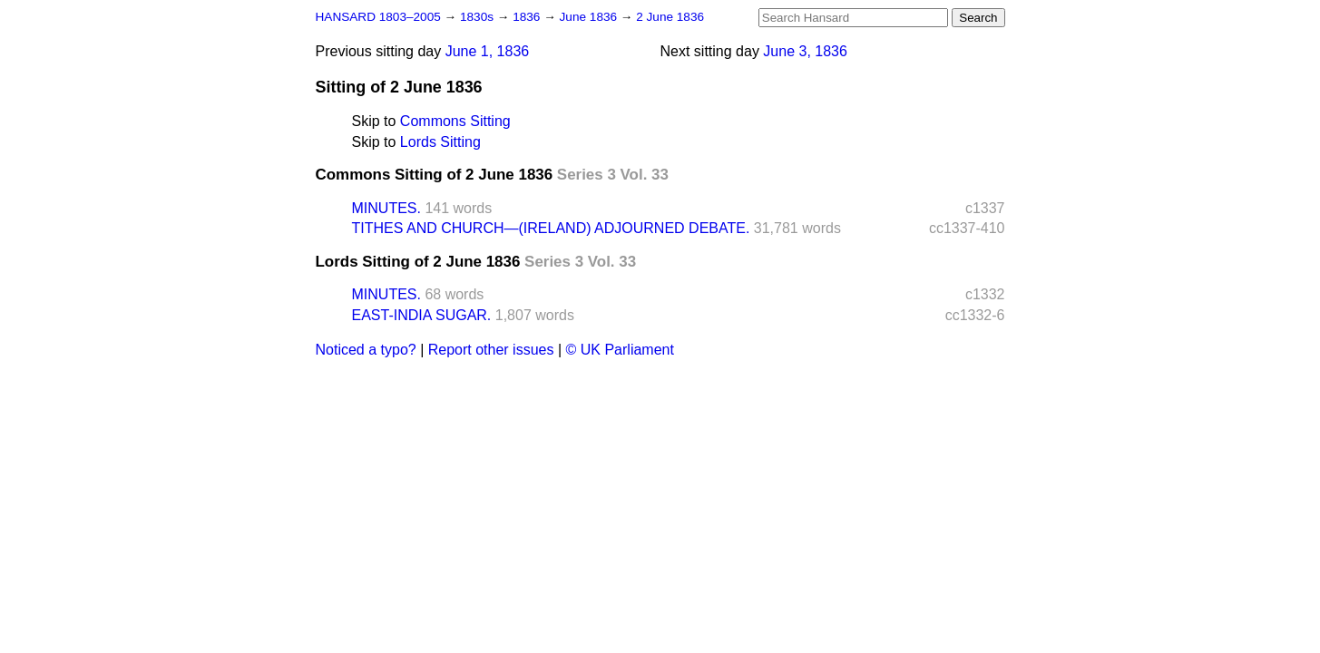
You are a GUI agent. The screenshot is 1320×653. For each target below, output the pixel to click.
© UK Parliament (620, 349)
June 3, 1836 (805, 51)
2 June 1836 (670, 17)
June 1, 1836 (487, 51)
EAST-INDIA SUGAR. (422, 315)
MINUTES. (386, 208)
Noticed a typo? (366, 349)
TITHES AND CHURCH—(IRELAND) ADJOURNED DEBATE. (551, 228)
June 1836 (590, 17)
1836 (528, 17)
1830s (478, 17)
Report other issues (491, 349)
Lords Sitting (440, 142)
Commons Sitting (455, 121)
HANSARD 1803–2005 (378, 17)
